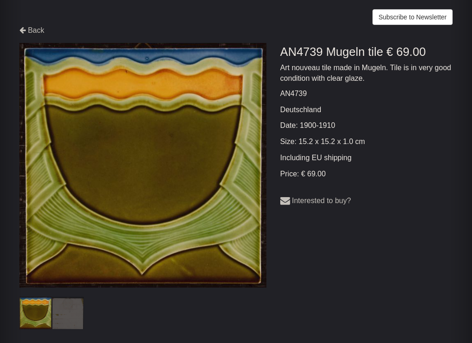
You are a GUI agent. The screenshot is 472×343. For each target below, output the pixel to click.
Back (31, 30)
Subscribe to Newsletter (412, 17)
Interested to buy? (315, 201)
